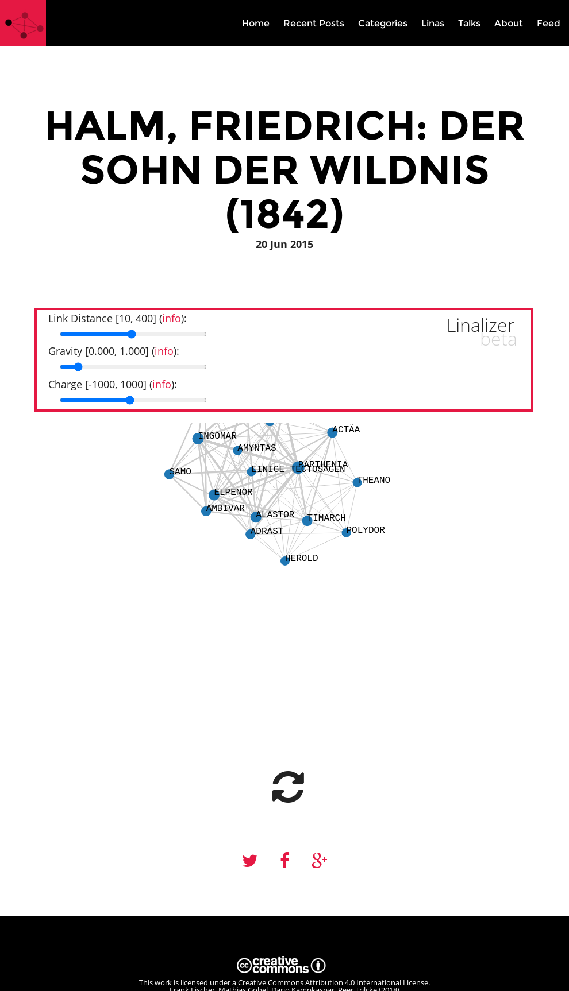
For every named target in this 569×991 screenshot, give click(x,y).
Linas (432, 23)
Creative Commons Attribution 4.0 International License (333, 982)
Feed (548, 23)
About (508, 23)
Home (256, 23)
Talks (469, 23)
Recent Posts (313, 23)
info (171, 318)
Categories (382, 23)
